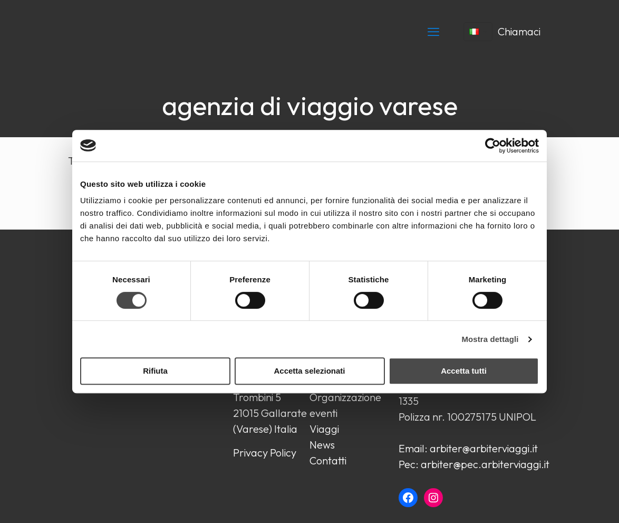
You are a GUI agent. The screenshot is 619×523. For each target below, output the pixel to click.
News (322, 444)
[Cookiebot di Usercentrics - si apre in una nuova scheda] (493, 146)
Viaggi (324, 428)
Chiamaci (519, 31)
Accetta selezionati (309, 370)
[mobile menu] (433, 32)
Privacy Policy (264, 452)
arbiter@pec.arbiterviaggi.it (485, 464)
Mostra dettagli (489, 339)
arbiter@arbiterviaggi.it (484, 448)
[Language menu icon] (477, 31)
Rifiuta (155, 370)
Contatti (328, 460)
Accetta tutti (464, 370)
